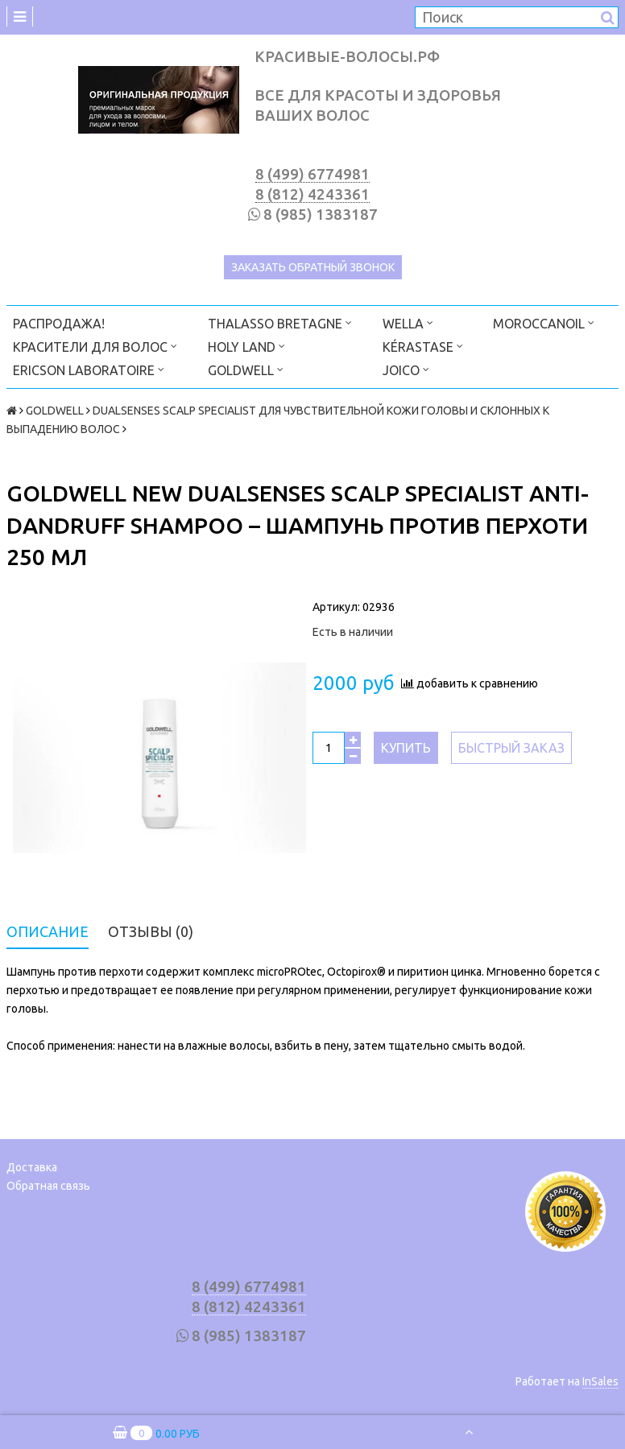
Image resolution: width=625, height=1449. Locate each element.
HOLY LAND (246, 346)
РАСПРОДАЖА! (59, 323)
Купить (406, 748)
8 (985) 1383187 (320, 214)
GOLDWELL (246, 369)
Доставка (31, 1167)
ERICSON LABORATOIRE (88, 369)
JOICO (406, 369)
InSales (600, 1381)
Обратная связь (48, 1185)
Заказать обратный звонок (313, 267)
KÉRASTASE (423, 346)
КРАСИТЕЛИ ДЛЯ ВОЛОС (95, 346)
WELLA (408, 322)
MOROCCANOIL (543, 322)
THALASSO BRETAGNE (280, 322)
